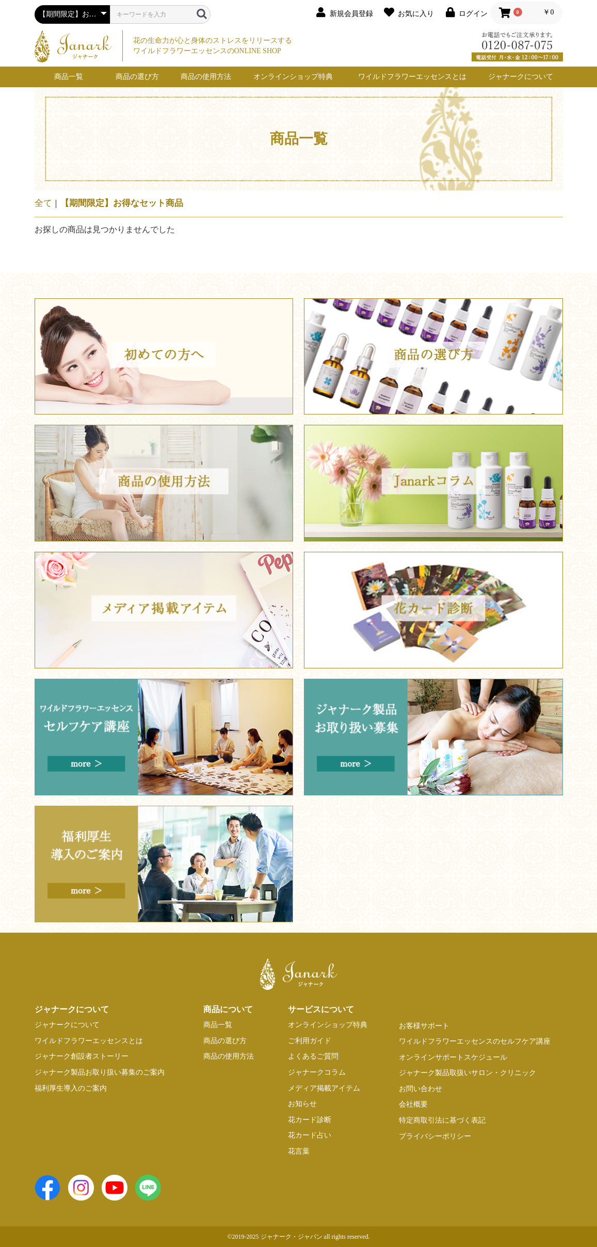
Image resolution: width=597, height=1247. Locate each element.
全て (43, 203)
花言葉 (299, 1151)
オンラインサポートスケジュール (453, 1057)
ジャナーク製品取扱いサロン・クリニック (467, 1073)
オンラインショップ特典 (293, 77)
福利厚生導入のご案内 (71, 1088)
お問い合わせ (420, 1089)
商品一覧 (68, 77)
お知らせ (302, 1104)
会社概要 (413, 1104)
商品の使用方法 (206, 77)
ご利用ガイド (309, 1041)
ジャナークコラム (317, 1072)
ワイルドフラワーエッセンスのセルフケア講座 (475, 1041)
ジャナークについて (520, 77)
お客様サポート (424, 1026)
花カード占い (309, 1135)
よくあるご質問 (313, 1056)
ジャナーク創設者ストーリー (81, 1056)
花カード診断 (309, 1120)
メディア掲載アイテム (324, 1088)
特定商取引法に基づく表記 (442, 1120)
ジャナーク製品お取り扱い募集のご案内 (100, 1072)
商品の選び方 (137, 77)
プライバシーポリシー (435, 1136)
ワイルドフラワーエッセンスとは (412, 77)
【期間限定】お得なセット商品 (121, 203)
